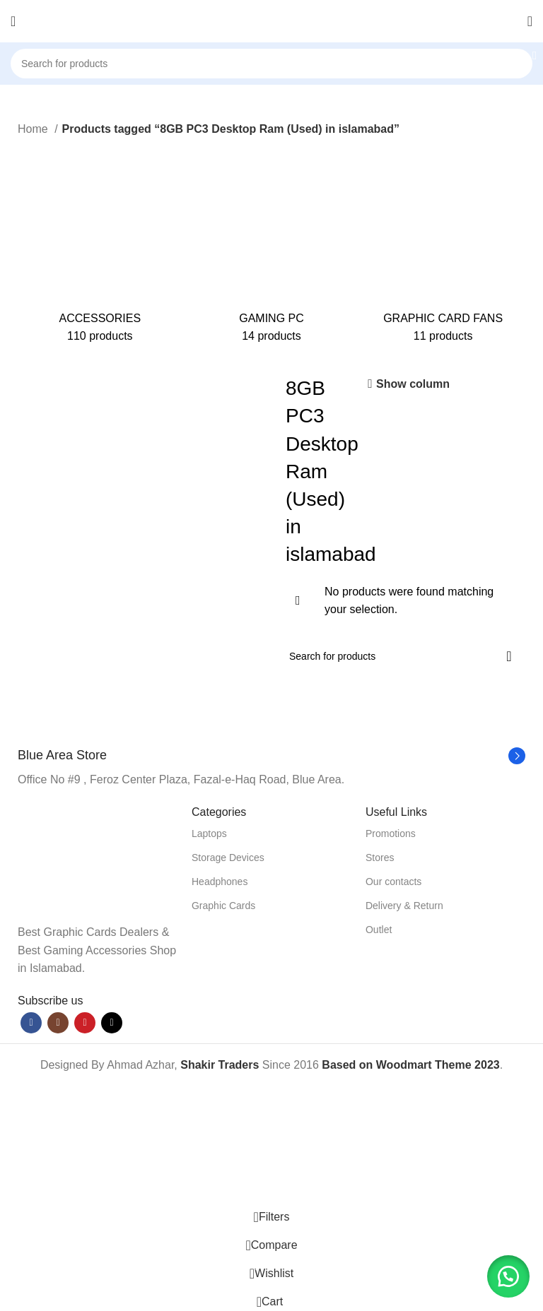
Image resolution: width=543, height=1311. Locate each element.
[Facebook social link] (31, 1022)
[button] (507, 1275)
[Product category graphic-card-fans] (443, 246)
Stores (380, 857)
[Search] (271, 63)
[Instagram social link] (58, 1022)
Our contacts (393, 881)
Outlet (379, 929)
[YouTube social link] (84, 1022)
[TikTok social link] (111, 1022)
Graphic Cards (223, 905)
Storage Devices (228, 857)
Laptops (209, 833)
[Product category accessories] (100, 246)
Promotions (391, 833)
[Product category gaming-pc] (271, 246)
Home (34, 129)
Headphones (219, 881)
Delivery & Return (404, 905)
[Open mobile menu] (13, 21)
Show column (413, 384)
